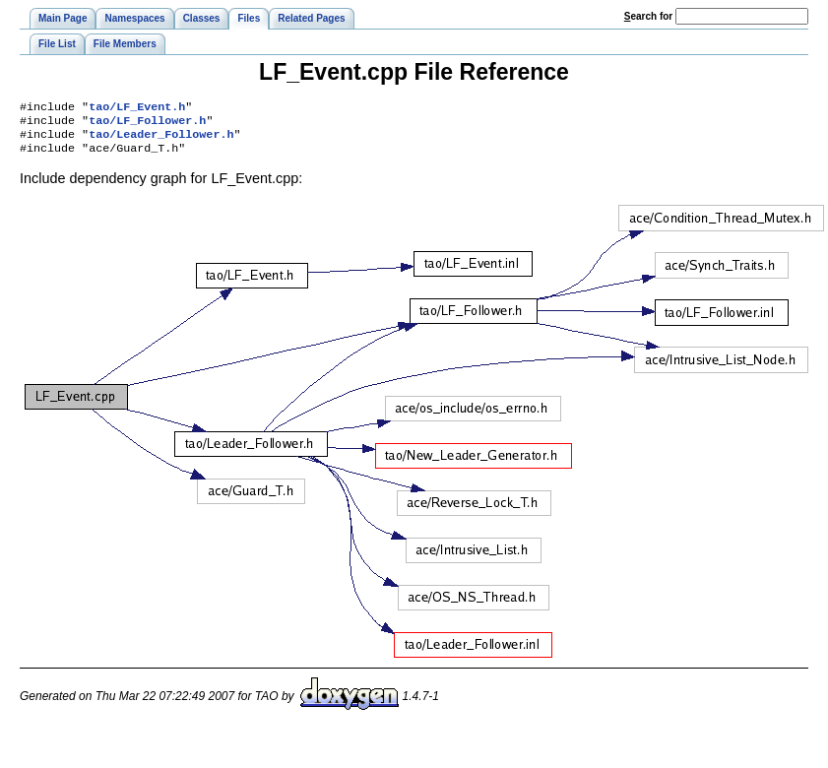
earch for (648, 16)
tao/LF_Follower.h (147, 124)
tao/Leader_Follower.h (161, 140)
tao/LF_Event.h (137, 108)
